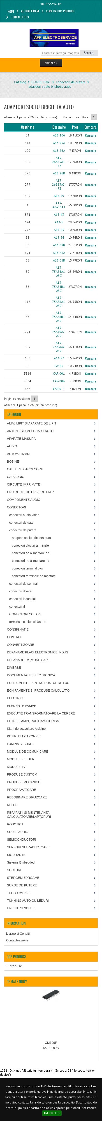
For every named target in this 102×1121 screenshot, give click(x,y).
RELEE (12, 805)
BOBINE (13, 461)
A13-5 (59, 222)
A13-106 (59, 135)
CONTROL (14, 637)
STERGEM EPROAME (23, 877)
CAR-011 (59, 389)
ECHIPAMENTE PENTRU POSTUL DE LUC (38, 683)
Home (10, 11)
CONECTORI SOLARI (25, 614)
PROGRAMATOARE (21, 789)
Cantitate (27, 127)
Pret (75, 127)
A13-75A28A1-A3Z (59, 302)
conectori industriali (22, 599)
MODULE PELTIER (20, 759)
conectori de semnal (23, 583)
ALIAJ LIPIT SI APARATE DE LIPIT (31, 423)
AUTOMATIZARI (18, 454)
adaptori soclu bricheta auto (49, 86)
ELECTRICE (16, 698)
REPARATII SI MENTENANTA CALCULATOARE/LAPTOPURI (29, 814)
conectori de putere (71, 82)
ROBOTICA (15, 824)
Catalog (20, 82)
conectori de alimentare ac (30, 553)
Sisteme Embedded (21, 862)
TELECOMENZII (18, 893)
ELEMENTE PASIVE (21, 706)
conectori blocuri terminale (30, 545)
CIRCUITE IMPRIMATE (23, 484)
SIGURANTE (16, 855)
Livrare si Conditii (18, 933)
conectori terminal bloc (28, 568)
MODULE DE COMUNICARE (27, 751)
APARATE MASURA (21, 438)
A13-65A (59, 253)
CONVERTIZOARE (20, 644)
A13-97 (59, 358)
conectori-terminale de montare (34, 576)
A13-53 (59, 230)
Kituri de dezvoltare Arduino (26, 728)
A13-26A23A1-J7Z (59, 162)
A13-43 (59, 215)
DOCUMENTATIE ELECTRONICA (31, 675)
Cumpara (90, 135)
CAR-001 (59, 373)
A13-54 (59, 237)
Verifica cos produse (60, 11)
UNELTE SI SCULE (21, 908)
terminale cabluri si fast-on (27, 622)
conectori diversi (20, 591)
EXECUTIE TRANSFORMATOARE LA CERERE (41, 713)
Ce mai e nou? (17, 981)
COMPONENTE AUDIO (23, 499)
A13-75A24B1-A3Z (59, 287)
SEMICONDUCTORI (21, 839)
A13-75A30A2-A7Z (59, 332)
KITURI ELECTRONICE (24, 736)
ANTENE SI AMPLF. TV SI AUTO (30, 431)
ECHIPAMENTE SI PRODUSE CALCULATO (38, 690)
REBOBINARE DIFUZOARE (27, 797)
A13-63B (59, 245)
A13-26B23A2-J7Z (59, 184)
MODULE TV (16, 767)
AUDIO (12, 446)
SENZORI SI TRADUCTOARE (28, 847)
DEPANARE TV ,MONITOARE (28, 660)
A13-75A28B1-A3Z (59, 317)
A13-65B (59, 260)
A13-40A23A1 (59, 205)
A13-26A (59, 151)
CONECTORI (41, 82)
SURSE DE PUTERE (22, 885)
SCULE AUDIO (17, 832)
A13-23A (59, 143)
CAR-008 (59, 381)
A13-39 (59, 196)
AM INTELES (52, 1113)
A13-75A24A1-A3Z (59, 272)
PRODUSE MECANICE (23, 782)
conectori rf (17, 606)
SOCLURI (14, 870)
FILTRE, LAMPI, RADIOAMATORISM (33, 721)
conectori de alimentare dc (30, 561)
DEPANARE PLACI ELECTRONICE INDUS (37, 652)
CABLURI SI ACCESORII (25, 469)
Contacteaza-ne (17, 940)
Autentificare (30, 11)
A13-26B (59, 173)
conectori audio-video (24, 515)
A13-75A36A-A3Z (59, 347)
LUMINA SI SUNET (20, 744)
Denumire (59, 127)
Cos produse (16, 956)
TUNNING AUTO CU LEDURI (28, 900)
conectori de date (21, 522)
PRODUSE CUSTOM (22, 774)
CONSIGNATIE (17, 629)
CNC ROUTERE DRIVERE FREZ (30, 492)
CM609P (51, 1042)
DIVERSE (14, 667)
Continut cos (20, 17)
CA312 (58, 366)
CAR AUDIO (15, 477)
